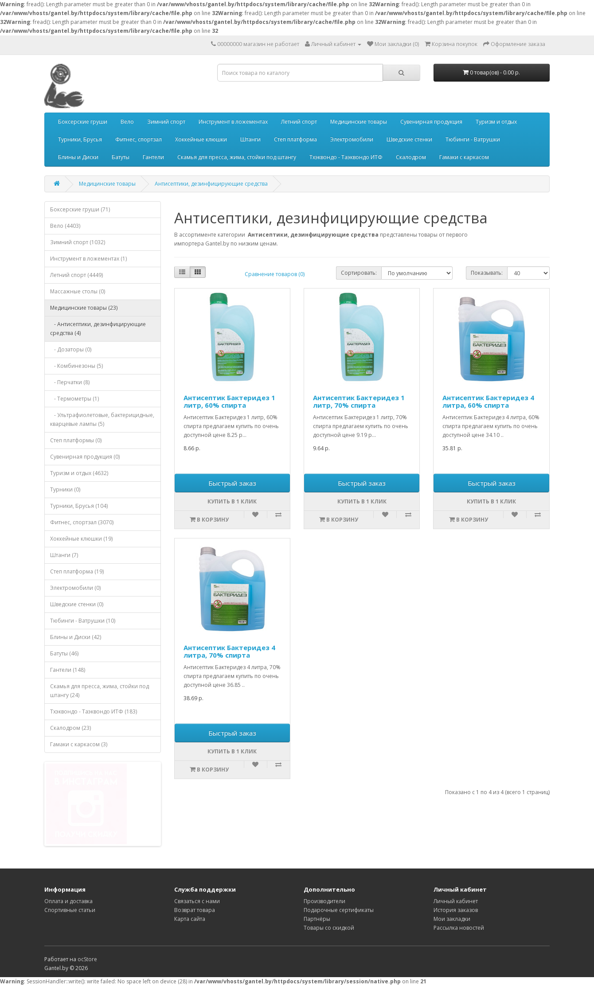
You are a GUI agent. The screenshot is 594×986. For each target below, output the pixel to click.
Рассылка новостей (459, 927)
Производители (324, 901)
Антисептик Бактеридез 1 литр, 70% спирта (359, 401)
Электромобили (351, 139)
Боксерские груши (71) (80, 209)
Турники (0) (65, 489)
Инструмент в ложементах (233, 121)
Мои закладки (452, 919)
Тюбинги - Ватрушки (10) (82, 620)
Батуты (120, 157)
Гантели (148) (67, 670)
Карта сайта (189, 919)
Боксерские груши (82, 121)
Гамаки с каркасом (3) (78, 744)
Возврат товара (194, 910)
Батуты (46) (64, 653)
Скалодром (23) (70, 728)
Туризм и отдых (496, 121)
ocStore (87, 959)
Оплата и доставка (68, 901)
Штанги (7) (64, 555)
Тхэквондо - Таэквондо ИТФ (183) (93, 711)
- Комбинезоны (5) (76, 366)
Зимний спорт (166, 121)
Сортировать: (359, 273)
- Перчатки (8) (70, 382)
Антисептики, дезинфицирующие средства (211, 183)
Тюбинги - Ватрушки (473, 139)
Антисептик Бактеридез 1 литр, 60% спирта (229, 401)
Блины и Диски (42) (75, 637)
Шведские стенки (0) (76, 604)
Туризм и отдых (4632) (79, 473)
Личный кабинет (456, 901)
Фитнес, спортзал (138, 139)
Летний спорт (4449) (76, 275)
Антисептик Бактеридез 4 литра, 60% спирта (488, 401)
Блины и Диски (78, 157)
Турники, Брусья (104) (79, 506)
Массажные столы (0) (77, 291)
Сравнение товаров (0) (275, 274)
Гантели (153, 157)
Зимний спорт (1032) (77, 242)
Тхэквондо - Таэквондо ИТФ (346, 157)
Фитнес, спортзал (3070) (81, 522)
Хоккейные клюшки (201, 139)
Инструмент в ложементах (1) (88, 258)
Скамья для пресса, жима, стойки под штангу (236, 157)
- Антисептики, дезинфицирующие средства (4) (98, 328)
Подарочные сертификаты (339, 910)
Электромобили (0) (75, 588)
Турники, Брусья (80, 139)
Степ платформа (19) (77, 571)
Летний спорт (299, 121)
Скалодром (411, 157)
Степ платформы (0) (76, 440)
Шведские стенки (409, 139)
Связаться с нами (197, 901)
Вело (127, 121)
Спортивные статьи (69, 910)
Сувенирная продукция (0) (85, 456)
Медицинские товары (358, 121)
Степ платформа (295, 139)
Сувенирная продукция (431, 121)
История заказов (456, 910)
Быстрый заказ (232, 483)
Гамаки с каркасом (464, 157)
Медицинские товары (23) (83, 308)
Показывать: (487, 273)
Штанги (250, 139)
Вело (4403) (65, 226)
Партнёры (317, 919)
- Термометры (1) (74, 398)
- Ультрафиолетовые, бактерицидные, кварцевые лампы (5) (102, 419)
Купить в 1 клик (232, 501)
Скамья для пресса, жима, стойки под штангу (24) (99, 690)
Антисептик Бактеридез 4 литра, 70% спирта (229, 651)
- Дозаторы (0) (70, 349)
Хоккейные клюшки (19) (81, 538)
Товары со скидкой (329, 927)
